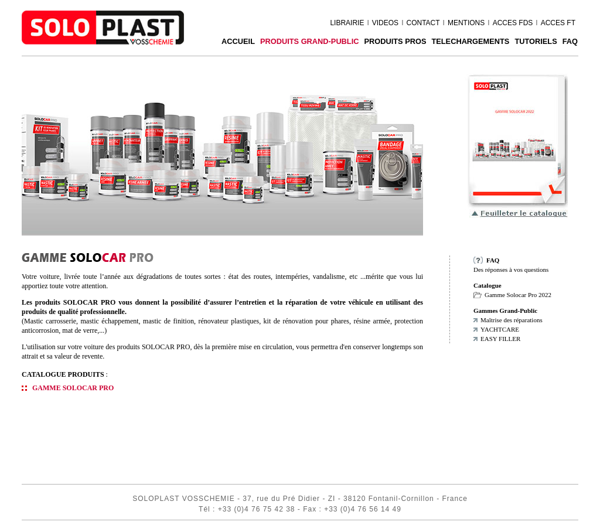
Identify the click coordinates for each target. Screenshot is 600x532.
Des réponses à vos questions (510, 269)
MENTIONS (466, 23)
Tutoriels (535, 41)
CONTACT (422, 23)
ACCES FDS (513, 23)
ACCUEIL (238, 41)
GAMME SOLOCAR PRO (73, 388)
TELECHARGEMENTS (470, 41)
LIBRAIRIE (347, 23)
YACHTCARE (499, 329)
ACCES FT (558, 23)
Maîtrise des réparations (511, 319)
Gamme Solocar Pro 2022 (518, 294)
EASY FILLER (500, 338)
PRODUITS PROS (395, 41)
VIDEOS (385, 23)
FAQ (570, 41)
